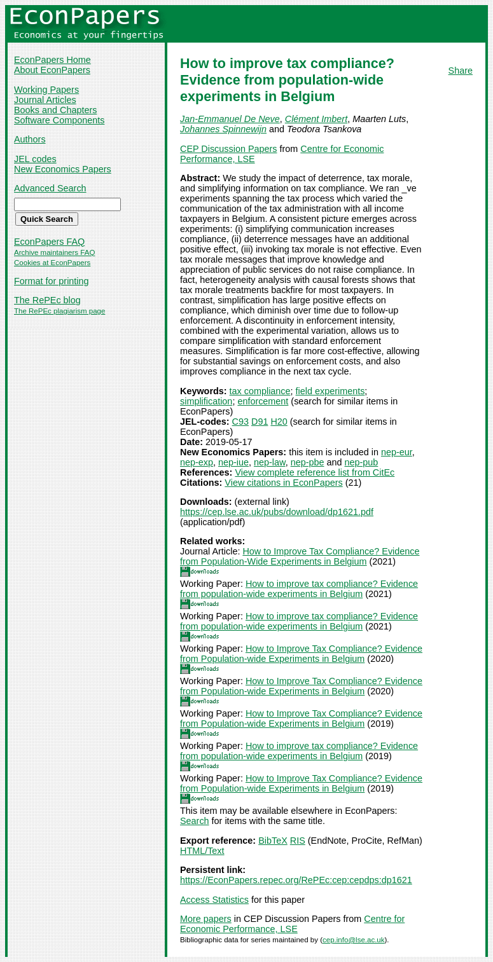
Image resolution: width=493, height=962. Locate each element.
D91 (259, 421)
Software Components (59, 120)
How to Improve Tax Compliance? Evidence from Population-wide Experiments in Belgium (301, 653)
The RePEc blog (47, 300)
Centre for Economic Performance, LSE (292, 924)
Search (194, 821)
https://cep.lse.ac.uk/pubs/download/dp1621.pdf (276, 512)
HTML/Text (202, 851)
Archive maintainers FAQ (54, 252)
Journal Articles (45, 100)
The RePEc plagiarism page (59, 311)
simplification (206, 401)
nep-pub (361, 462)
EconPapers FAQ (49, 242)
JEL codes (35, 159)
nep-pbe (307, 462)
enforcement (262, 401)
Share (460, 70)
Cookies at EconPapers (52, 262)
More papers (206, 919)
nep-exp (196, 462)
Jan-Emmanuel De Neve (230, 119)
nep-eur (396, 452)
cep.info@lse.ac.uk (353, 940)
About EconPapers (52, 70)
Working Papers (46, 90)
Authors (30, 139)
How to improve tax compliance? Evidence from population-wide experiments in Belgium (299, 589)
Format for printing (51, 281)
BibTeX (273, 840)
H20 (278, 421)
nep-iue (233, 462)
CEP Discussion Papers (228, 149)
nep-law (270, 462)
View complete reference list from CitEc (314, 472)
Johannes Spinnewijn (223, 129)
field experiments (330, 391)
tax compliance (260, 391)
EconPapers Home (52, 60)
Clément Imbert (316, 119)
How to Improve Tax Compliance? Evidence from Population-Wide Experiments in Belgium (299, 556)
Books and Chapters (55, 110)
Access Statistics (214, 900)
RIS (297, 840)
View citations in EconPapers (283, 483)
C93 (240, 421)
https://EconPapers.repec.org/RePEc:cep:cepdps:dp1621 (296, 880)
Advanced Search (50, 188)
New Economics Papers (62, 169)
